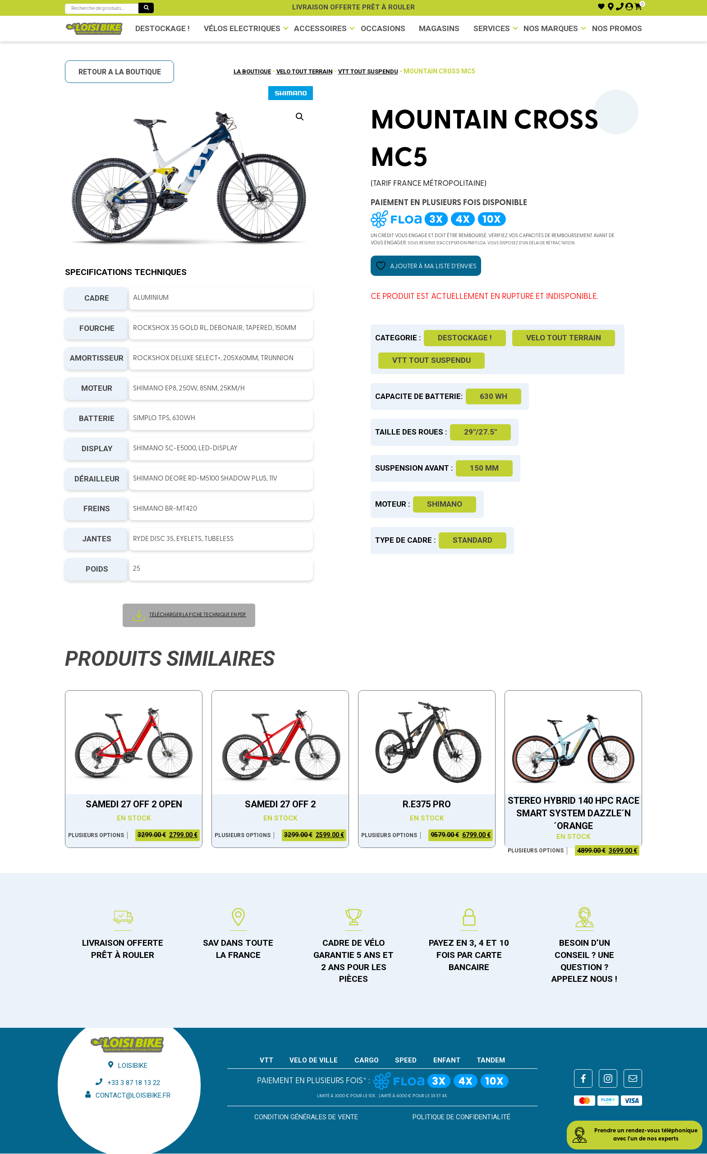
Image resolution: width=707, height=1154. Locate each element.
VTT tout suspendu (373, 71)
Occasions (380, 28)
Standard (472, 540)
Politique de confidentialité (461, 1118)
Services (492, 28)
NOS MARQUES (552, 28)
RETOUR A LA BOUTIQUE (122, 72)
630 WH (493, 396)
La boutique (244, 71)
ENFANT (446, 1061)
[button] (300, 117)
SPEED (406, 1061)
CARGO (366, 1061)
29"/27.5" (480, 432)
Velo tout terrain (302, 71)
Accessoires (316, 28)
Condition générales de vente (306, 1118)
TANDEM (491, 1061)
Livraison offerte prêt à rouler (353, 7)
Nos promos (619, 28)
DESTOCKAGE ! (159, 28)
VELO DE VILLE (313, 1061)
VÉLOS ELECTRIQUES (239, 28)
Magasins (438, 28)
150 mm (484, 468)
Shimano (444, 504)
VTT (266, 1061)
